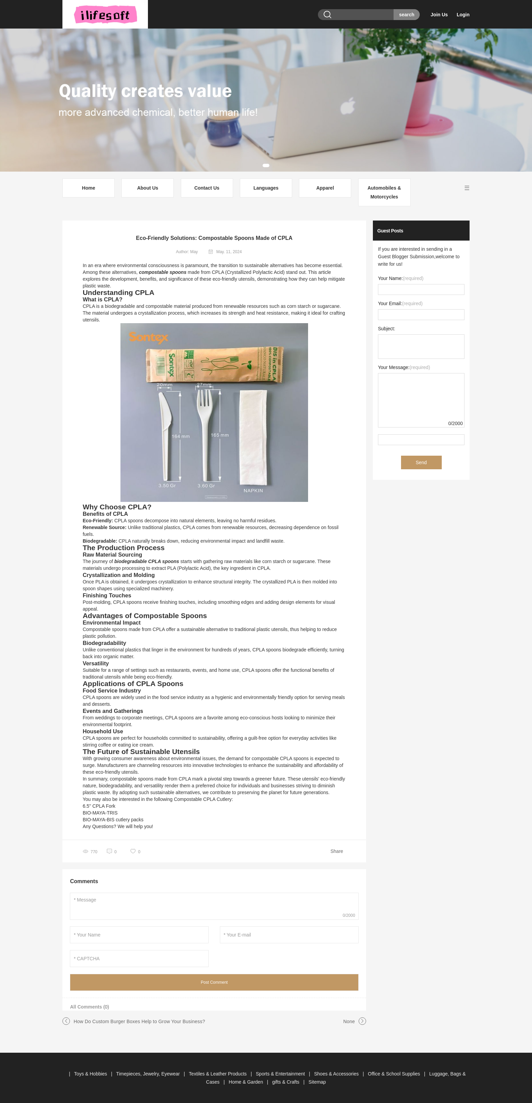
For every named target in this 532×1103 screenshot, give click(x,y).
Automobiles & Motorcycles (384, 192)
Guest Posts (390, 230)
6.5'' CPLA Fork (99, 806)
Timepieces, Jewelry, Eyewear (148, 1073)
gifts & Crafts (286, 1082)
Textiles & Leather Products (218, 1073)
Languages (266, 188)
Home (88, 188)
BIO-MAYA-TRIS (100, 813)
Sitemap (317, 1082)
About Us (147, 188)
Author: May (187, 251)
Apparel (325, 188)
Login (463, 14)
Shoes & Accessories (337, 1073)
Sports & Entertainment (281, 1073)
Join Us (439, 14)
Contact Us (207, 188)
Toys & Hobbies (91, 1073)
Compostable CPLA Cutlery (202, 799)
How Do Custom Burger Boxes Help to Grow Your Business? (139, 1021)
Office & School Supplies (394, 1073)
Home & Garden (246, 1082)
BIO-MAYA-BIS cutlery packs (113, 819)
